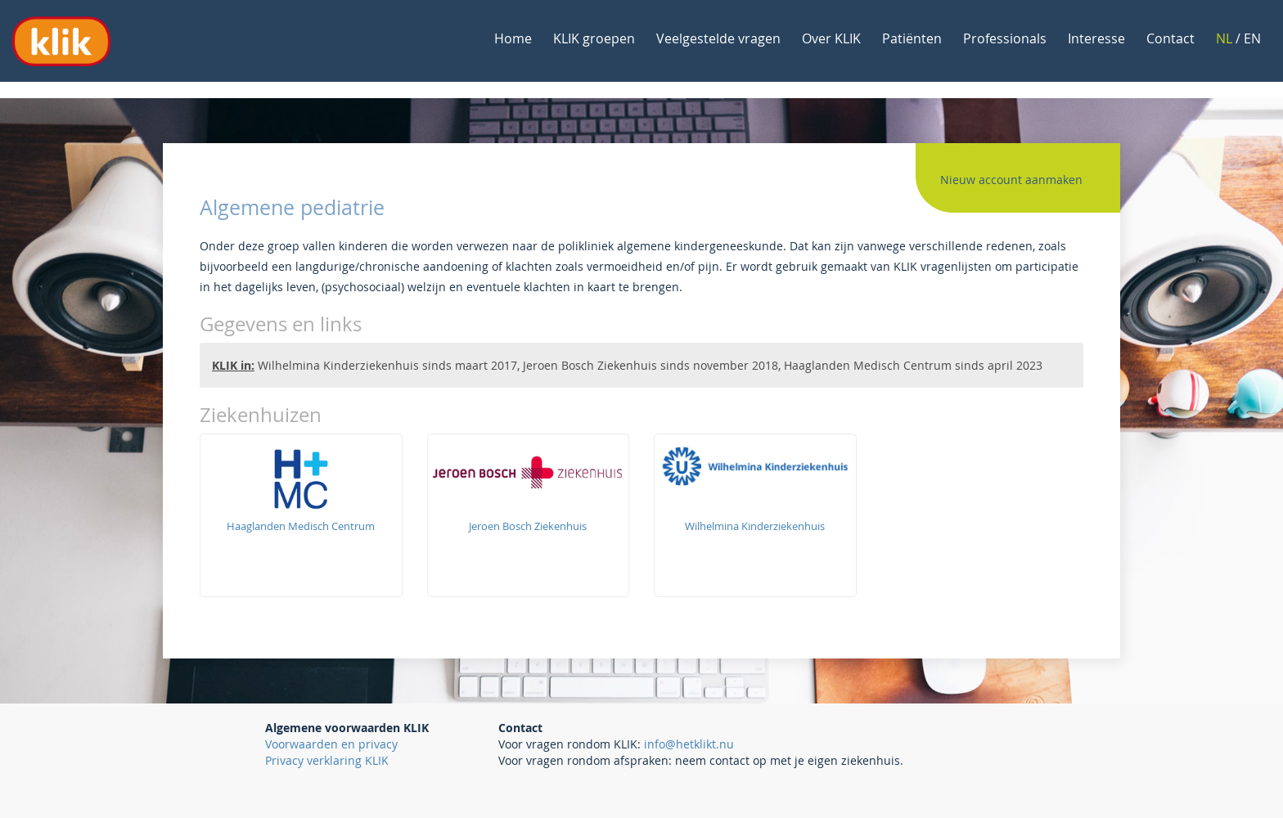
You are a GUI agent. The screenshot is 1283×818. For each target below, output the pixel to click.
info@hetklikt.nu (689, 744)
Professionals (1005, 38)
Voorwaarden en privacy (331, 744)
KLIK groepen (594, 38)
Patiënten (912, 38)
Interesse (1096, 38)
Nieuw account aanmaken (1011, 179)
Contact (1170, 38)
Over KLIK (831, 38)
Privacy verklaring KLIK (327, 760)
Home (513, 38)
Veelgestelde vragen (718, 38)
